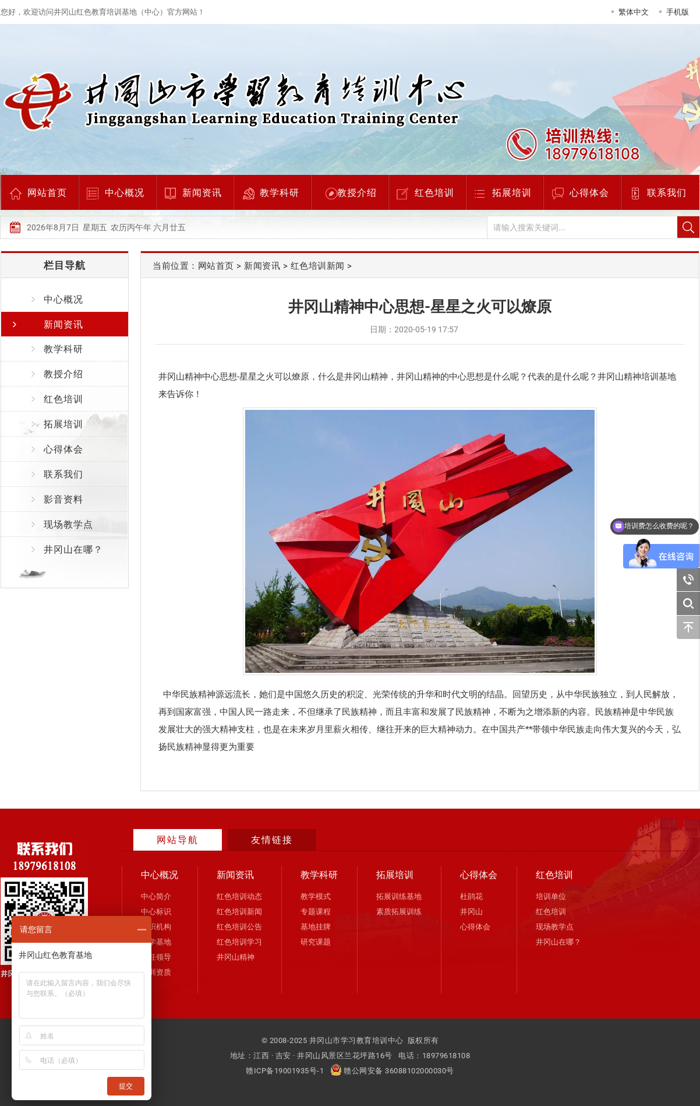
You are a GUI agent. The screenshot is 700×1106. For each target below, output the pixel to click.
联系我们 (667, 192)
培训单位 (551, 896)
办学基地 (156, 942)
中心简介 (156, 896)
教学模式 (315, 896)
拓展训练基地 (399, 896)
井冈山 (471, 911)
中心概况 (124, 192)
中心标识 (156, 911)
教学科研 (279, 192)
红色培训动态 (239, 896)
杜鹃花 (471, 896)
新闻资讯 (202, 192)
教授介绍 (357, 192)
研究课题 (315, 942)
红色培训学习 (239, 942)
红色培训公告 (239, 926)
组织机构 (156, 926)
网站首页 (47, 192)
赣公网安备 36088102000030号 (392, 1070)
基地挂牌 (315, 926)
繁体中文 (633, 12)
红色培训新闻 (318, 266)
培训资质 (156, 972)
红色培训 (434, 192)
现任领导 (156, 957)
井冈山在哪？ (73, 549)
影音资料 (63, 499)
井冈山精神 (235, 957)
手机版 (677, 12)
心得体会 (589, 192)
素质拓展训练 (399, 911)
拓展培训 (512, 192)
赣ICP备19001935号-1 (285, 1070)
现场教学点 (68, 524)
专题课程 (315, 911)
